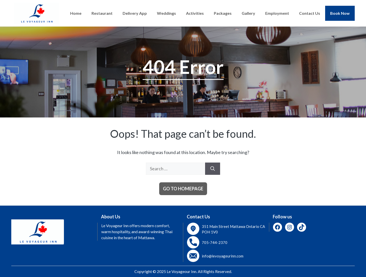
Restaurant (102, 13)
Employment (277, 13)
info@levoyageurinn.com (222, 256)
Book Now (340, 13)
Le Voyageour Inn (181, 271)
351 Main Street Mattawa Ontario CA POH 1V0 (233, 229)
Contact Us (309, 13)
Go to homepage (183, 188)
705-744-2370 (214, 242)
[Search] (212, 169)
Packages (223, 13)
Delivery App (135, 13)
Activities (195, 13)
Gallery (248, 13)
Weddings (166, 13)
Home (75, 13)
